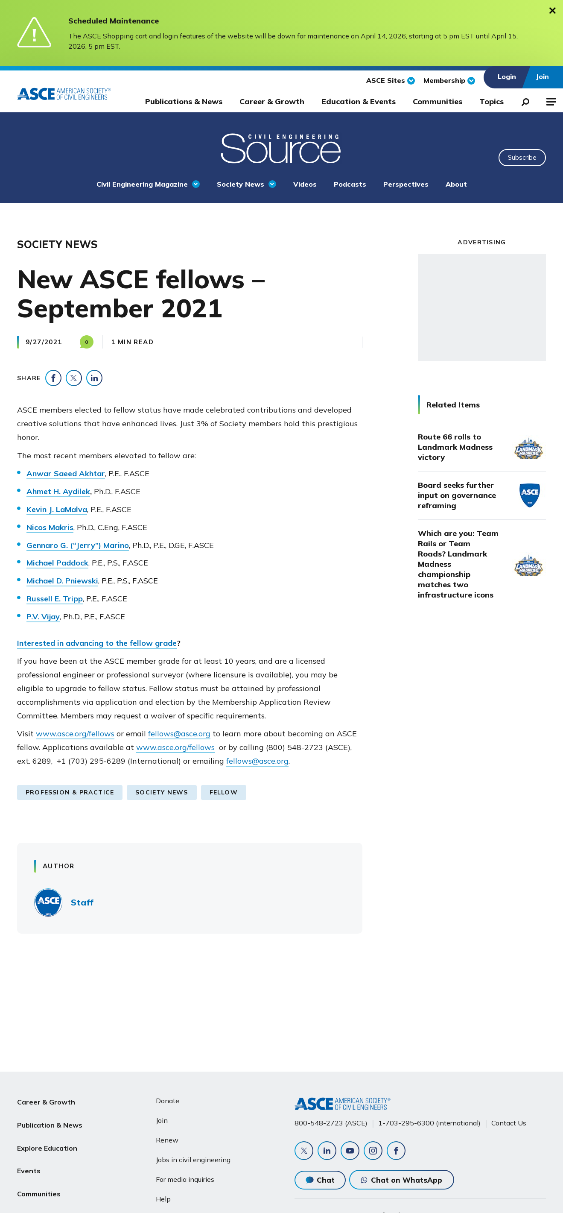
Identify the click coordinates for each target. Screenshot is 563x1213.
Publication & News (49, 1121)
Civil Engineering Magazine (142, 184)
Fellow (224, 792)
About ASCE (37, 1203)
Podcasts (350, 184)
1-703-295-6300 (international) (429, 1123)
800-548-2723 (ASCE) (331, 1123)
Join (162, 1120)
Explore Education (47, 1141)
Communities (437, 101)
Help (163, 1199)
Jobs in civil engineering (193, 1159)
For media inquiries (185, 1179)
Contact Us (508, 1123)
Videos (305, 184)
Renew (167, 1140)
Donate (167, 1100)
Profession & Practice (70, 792)
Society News (240, 184)
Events (29, 1162)
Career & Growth (271, 101)
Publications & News (183, 101)
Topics (491, 101)
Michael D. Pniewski (62, 581)
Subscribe (522, 157)
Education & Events (358, 101)
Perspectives (406, 184)
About (456, 184)
